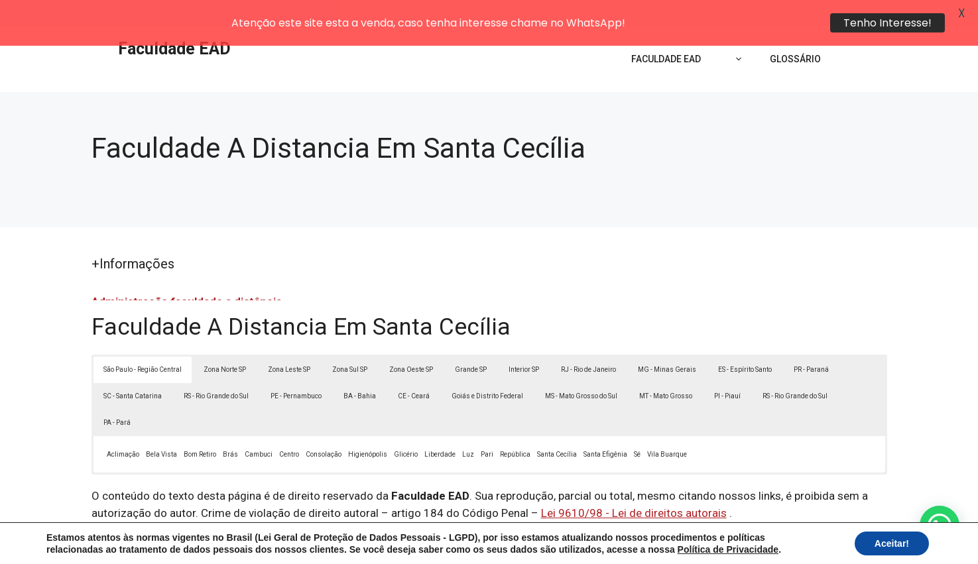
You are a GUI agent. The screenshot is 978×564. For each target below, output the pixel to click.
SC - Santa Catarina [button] (132, 370)
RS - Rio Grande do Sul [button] (216, 370)
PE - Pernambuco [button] (296, 370)
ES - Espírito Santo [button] (745, 343)
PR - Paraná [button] (811, 343)
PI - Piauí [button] (727, 370)
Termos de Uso (672, 543)
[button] (939, 525)
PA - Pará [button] (117, 396)
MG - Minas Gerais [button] (667, 343)
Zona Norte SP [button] (225, 343)
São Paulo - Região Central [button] (142, 343)
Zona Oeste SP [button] (411, 343)
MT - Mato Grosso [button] (665, 370)
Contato (733, 543)
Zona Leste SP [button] (289, 343)
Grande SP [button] (471, 343)
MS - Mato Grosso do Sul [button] (581, 370)
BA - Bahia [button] (359, 370)
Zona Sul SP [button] (349, 343)
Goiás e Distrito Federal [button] (487, 370)
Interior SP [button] (524, 343)
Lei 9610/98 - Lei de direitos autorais (634, 487)
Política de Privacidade (580, 543)
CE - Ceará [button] (414, 370)
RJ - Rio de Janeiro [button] (588, 343)
